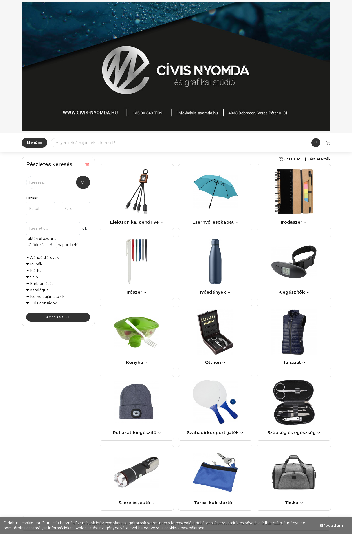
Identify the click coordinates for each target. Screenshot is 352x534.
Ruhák (36, 264)
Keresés (58, 317)
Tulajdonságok (43, 303)
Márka (35, 270)
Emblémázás (41, 283)
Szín (34, 277)
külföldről (35, 245)
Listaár (32, 198)
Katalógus (39, 290)
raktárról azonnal (41, 239)
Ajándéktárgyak (44, 257)
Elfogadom (331, 525)
